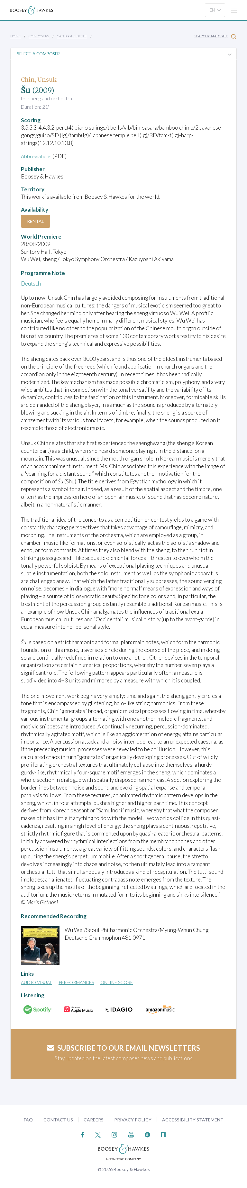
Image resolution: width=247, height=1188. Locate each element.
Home (15, 36)
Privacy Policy (132, 1119)
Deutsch (31, 283)
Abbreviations (37, 156)
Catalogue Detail (72, 36)
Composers (39, 36)
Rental (35, 221)
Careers (94, 1119)
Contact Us (58, 1119)
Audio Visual (36, 982)
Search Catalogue (215, 36)
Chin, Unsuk (39, 79)
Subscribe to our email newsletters (123, 1047)
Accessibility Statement (193, 1119)
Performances (76, 982)
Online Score (116, 982)
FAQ (28, 1119)
